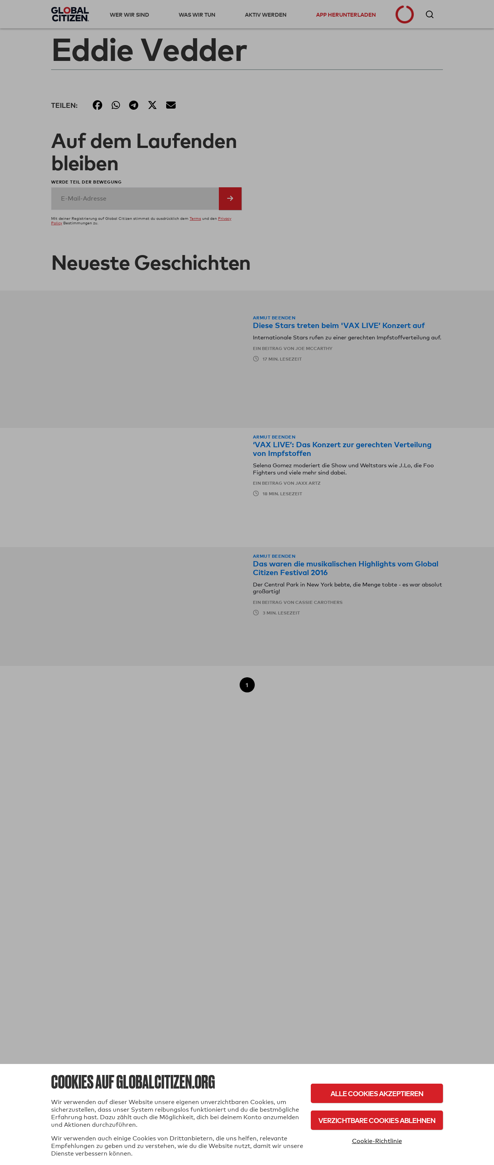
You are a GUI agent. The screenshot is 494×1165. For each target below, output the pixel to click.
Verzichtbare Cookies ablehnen (376, 1120)
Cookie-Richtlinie (377, 1141)
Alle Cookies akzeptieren (376, 1093)
